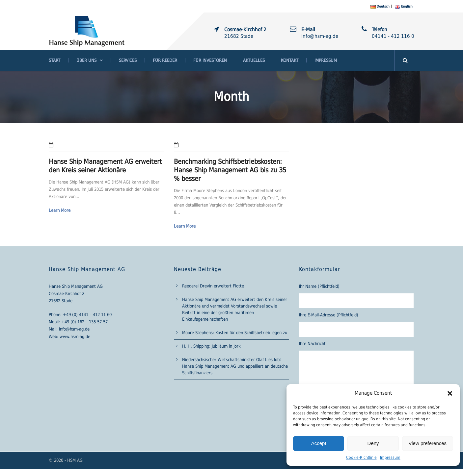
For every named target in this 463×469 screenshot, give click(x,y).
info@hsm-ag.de (74, 329)
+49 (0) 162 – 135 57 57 (84, 321)
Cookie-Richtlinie (361, 457)
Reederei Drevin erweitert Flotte (213, 286)
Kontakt (289, 60)
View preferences (428, 443)
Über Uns (86, 60)
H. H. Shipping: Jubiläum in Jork (211, 346)
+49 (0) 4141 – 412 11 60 (87, 314)
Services (128, 60)
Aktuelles (254, 60)
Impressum (390, 457)
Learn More (59, 210)
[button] (450, 393)
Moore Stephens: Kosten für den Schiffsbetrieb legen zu (234, 332)
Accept (318, 443)
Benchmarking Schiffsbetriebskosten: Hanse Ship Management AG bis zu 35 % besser (230, 170)
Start (54, 60)
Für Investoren (210, 60)
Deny (373, 443)
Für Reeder (165, 60)
